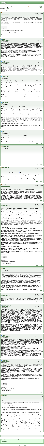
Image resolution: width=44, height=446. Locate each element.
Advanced (41, 7)
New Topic (15, 10)
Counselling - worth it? (5, 14)
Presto (3, 61)
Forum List (3, 10)
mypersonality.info (5, 28)
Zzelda (3, 131)
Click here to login (4, 441)
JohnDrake (4, 294)
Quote (41, 35)
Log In (34, 0)
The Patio (5, 4)
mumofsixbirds (5, 76)
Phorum (25, 445)
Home (2, 4)
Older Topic (9, 433)
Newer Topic (4, 433)
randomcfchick (5, 146)
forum (19, 445)
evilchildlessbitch (6, 305)
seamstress (5, 184)
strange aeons (6, 8)
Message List (9, 10)
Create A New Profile (40, 0)
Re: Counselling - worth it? (5, 40)
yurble (3, 39)
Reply (37, 35)
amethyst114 (5, 102)
